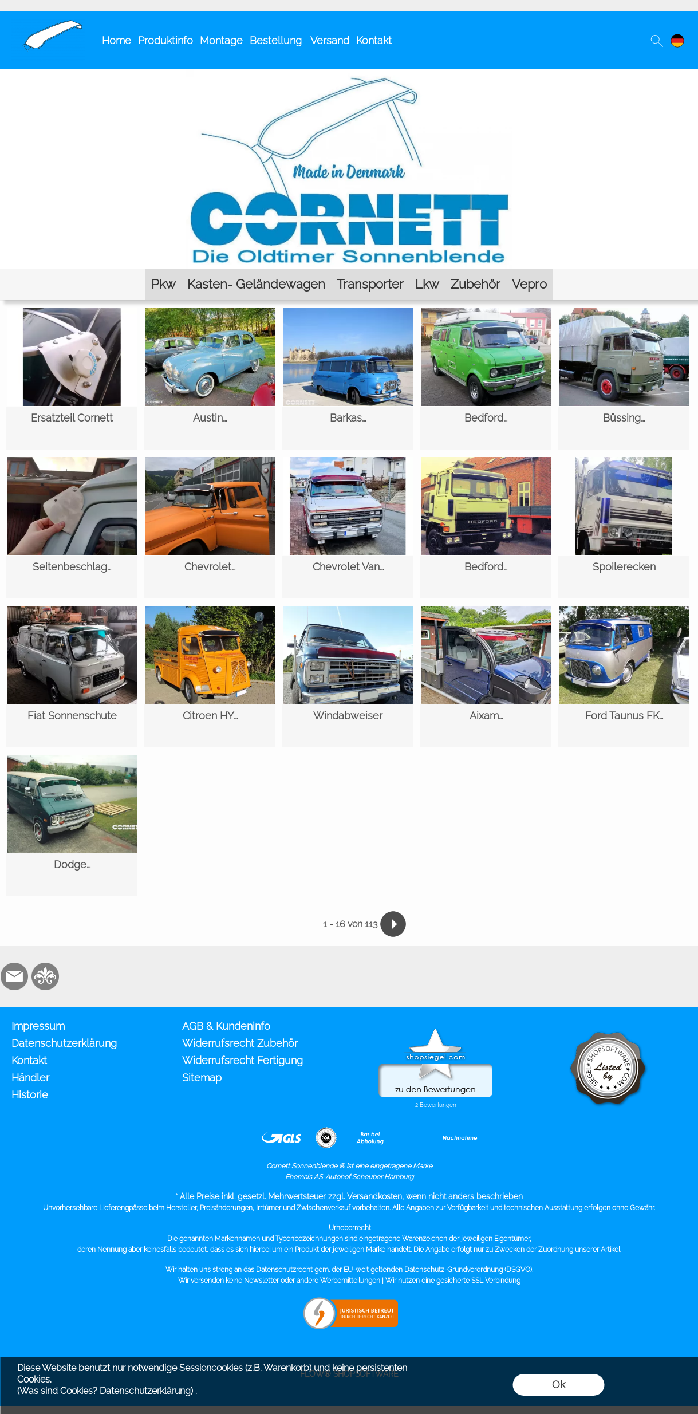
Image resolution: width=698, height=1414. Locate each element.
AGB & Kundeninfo (226, 1026)
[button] (656, 40)
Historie (29, 1095)
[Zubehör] (475, 284)
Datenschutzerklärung (64, 1043)
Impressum (38, 1026)
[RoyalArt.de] (45, 976)
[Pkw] (163, 284)
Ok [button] (558, 1384)
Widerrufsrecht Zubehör (240, 1043)
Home (116, 40)
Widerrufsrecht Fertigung (242, 1060)
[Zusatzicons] (76, 976)
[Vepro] (529, 284)
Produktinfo (165, 40)
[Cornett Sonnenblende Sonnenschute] (48, 23)
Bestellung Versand (299, 40)
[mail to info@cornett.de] (14, 976)
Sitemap (202, 1078)
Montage (221, 40)
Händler (30, 1078)
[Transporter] (370, 284)
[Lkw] (427, 284)
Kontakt (374, 40)
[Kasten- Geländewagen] (256, 284)
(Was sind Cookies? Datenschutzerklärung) (105, 1390)
